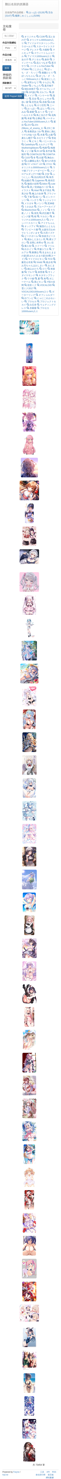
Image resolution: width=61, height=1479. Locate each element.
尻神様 (49, 203)
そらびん (45, 82)
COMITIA (49, 154)
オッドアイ (28, 226)
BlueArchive (29, 210)
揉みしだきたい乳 (35, 239)
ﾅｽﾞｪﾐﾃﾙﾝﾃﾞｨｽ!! (33, 164)
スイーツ (38, 246)
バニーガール (47, 141)
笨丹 (50, 177)
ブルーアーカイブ (44, 206)
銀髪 (31, 112)
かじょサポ (44, 98)
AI (24, 187)
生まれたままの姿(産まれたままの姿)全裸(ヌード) (38, 255)
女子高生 (46, 190)
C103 (25, 157)
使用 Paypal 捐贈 (13, 96)
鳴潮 (51, 147)
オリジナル (28, 36)
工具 (42, 1472)
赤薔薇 (32, 308)
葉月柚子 (47, 85)
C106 (40, 36)
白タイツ (27, 249)
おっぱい (30, 108)
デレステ (33, 49)
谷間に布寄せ (35, 242)
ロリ (43, 268)
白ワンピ (27, 298)
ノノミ (42, 210)
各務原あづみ (33, 131)
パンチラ (33, 200)
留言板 (51, 1475)
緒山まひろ (31, 268)
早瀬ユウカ (41, 249)
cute (51, 183)
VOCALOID (44, 285)
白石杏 (32, 304)
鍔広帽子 (45, 213)
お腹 (49, 134)
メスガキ (27, 203)
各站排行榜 (40, 1475)
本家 (28, 118)
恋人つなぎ (41, 62)
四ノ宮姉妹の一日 (38, 187)
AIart (35, 190)
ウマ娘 (29, 278)
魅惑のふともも (45, 226)
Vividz (38, 262)
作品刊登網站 (9, 42)
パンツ (39, 203)
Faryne (16, 1472)
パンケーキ (42, 95)
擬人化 (26, 246)
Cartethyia (28, 144)
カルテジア (42, 144)
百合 (33, 98)
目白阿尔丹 (38, 177)
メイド (29, 95)
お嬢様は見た (33, 161)
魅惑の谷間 (31, 183)
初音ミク (30, 285)
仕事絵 (38, 118)
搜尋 (7, 68)
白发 (51, 102)
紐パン (38, 197)
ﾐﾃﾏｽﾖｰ (48, 164)
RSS (54, 1472)
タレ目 (49, 242)
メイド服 (27, 151)
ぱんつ (42, 108)
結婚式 (26, 180)
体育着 (40, 272)
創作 (46, 59)
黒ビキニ (37, 282)
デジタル (35, 59)
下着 (28, 197)
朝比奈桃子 (28, 89)
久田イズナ (47, 232)
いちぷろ (35, 85)
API (48, 1472)
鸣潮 (43, 147)
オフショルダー (45, 295)
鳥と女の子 (41, 115)
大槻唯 (44, 49)
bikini (43, 183)
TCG (49, 259)
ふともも (27, 105)
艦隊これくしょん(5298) (26, 15)
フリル (49, 246)
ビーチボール (30, 236)
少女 (46, 174)
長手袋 (48, 151)
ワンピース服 (30, 229)
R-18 (38, 151)
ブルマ (29, 272)
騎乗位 (34, 252)
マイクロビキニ (35, 259)
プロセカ (30, 301)
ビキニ (34, 141)
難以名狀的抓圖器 (16, 4)
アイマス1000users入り (38, 56)
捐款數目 (7, 83)
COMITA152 (35, 154)
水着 (41, 134)
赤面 (43, 102)
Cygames (38, 180)
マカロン (43, 216)
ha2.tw (5, 1475)
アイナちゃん (46, 223)
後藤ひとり (46, 72)
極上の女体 (36, 193)
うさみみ (27, 206)
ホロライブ (41, 138)
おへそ (40, 112)
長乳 (35, 213)
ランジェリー (47, 200)
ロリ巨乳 (40, 105)
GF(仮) (31, 92)
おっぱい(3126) (35, 12)
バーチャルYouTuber (39, 66)
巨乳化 (34, 102)
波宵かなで (31, 82)
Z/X (28, 125)
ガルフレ (42, 92)
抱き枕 (48, 262)
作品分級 (7, 54)
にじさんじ (37, 69)
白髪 (40, 157)
